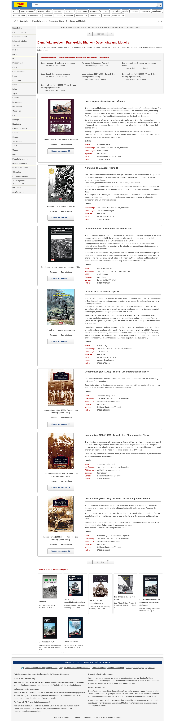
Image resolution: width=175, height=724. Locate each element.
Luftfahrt (58, 15)
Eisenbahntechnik (19, 37)
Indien (14, 76)
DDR (14, 59)
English (67, 717)
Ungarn (15, 150)
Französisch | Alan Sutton (98, 76)
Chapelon (42, 602)
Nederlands (108, 717)
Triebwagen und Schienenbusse (18, 182)
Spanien (15, 137)
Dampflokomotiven (19, 159)
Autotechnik (70, 11)
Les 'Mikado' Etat (71, 642)
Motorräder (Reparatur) (99, 11)
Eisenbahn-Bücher (19, 32)
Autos (15, 11)
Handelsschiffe (81, 15)
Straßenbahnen (18, 192)
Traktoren (134, 11)
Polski (118, 717)
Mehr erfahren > (134, 27)
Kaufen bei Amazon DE (60, 151)
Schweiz (15, 133)
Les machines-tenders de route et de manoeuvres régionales (150, 602)
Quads (125, 11)
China (14, 54)
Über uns (41, 668)
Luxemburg (17, 102)
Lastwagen (145, 11)
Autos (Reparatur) (28, 11)
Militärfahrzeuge (34, 15)
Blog (48, 668)
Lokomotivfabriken (19, 41)
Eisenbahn (48, 15)
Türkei (15, 146)
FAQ (61, 668)
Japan (14, 93)
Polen (14, 115)
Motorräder (82, 11)
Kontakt (54, 668)
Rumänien (16, 124)
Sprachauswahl (29, 668)
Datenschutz (85, 668)
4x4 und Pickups (44, 11)
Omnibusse (157, 11)
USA (14, 154)
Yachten (106, 15)
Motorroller (115, 11)
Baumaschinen (19, 15)
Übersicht (100, 34)
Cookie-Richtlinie (99, 668)
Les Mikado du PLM (47, 642)
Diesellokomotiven (19, 163)
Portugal (15, 119)
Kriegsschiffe (95, 15)
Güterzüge (16, 172)
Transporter (58, 11)
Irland (14, 85)
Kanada (15, 98)
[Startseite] (14, 21)
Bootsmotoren (118, 15)
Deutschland (17, 63)
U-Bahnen (16, 188)
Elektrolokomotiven (20, 167)
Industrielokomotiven (20, 176)
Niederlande (17, 106)
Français (87, 717)
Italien (14, 89)
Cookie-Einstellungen (115, 668)
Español (77, 717)
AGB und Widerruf (71, 668)
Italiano (97, 717)
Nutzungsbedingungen (135, 668)
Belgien (15, 50)
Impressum (149, 668)
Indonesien (16, 80)
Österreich (16, 111)
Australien (16, 45)
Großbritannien (18, 72)
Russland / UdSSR (20, 128)
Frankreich (16, 67)
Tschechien (17, 141)
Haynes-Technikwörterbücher (51, 695)
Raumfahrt (68, 15)
